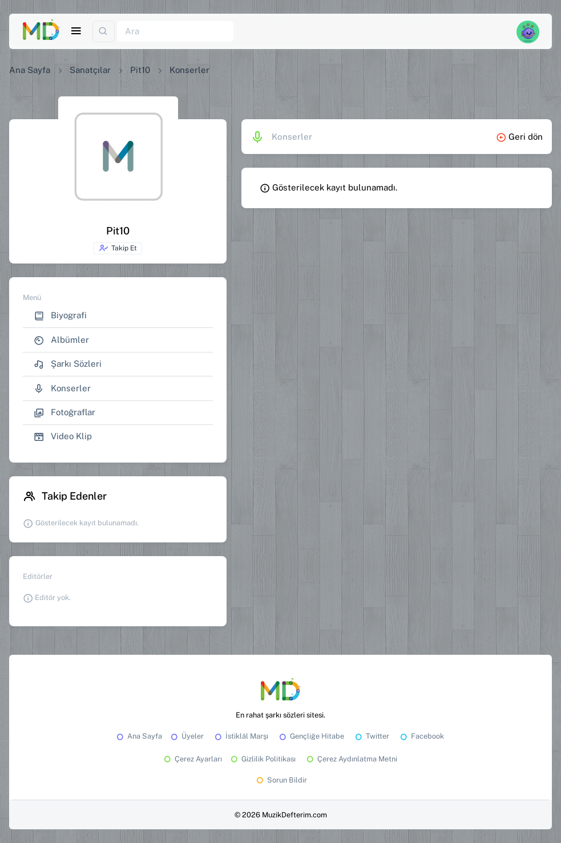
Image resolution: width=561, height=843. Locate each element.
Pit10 (140, 70)
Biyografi (60, 315)
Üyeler (186, 736)
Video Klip (63, 436)
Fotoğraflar (64, 412)
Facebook (421, 736)
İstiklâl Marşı (240, 736)
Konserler (62, 388)
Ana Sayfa (29, 70)
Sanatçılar (90, 70)
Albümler (61, 340)
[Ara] (175, 31)
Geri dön (519, 136)
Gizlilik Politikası (262, 759)
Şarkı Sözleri (68, 364)
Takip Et (118, 248)
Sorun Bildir (281, 780)
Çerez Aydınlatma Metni (351, 759)
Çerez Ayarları (192, 759)
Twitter (371, 736)
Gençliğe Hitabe (310, 736)
